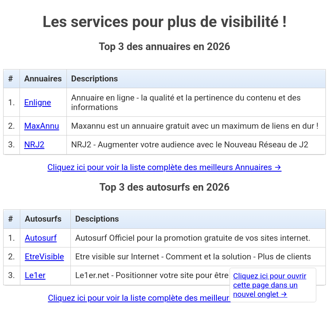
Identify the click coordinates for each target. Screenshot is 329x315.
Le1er (35, 275)
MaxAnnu (41, 126)
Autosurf (40, 238)
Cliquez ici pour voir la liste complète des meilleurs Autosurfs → (164, 298)
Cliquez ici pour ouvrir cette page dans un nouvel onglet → (269, 285)
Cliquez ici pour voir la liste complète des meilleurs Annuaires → (164, 167)
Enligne (37, 102)
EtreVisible (44, 256)
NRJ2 (34, 144)
